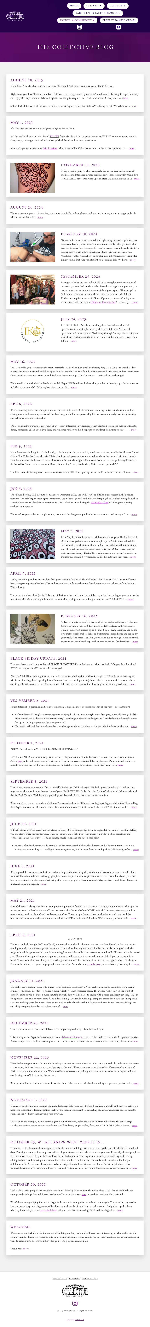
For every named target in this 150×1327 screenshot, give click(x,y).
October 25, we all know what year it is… (57, 1142)
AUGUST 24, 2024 (26, 207)
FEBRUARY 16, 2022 (79, 616)
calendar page (94, 964)
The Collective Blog (89, 1278)
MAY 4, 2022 (72, 531)
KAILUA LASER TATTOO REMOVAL (97, 13)
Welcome (20, 1227)
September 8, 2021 (29, 781)
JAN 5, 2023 (21, 489)
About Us (63, 1278)
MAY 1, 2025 (21, 122)
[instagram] (79, 27)
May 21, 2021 (22, 900)
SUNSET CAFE (99, 502)
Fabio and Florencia (72, 1037)
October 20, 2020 (28, 1184)
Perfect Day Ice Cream (119, 20)
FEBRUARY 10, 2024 (79, 234)
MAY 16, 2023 (22, 362)
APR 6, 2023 (21, 404)
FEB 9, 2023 (21, 446)
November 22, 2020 (29, 1058)
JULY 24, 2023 (73, 319)
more (133, 106)
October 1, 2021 (27, 743)
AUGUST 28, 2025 (26, 80)
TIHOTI (54, 136)
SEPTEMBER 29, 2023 (80, 276)
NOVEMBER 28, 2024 (80, 165)
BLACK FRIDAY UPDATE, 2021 (38, 658)
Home (74, 5)
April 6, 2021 (23, 935)
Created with (75, 1320)
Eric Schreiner (50, 148)
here (125, 98)
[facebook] (118, 27)
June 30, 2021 (23, 824)
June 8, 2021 (22, 866)
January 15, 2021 (27, 981)
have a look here (48, 1210)
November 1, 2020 (28, 1100)
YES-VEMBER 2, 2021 (29, 701)
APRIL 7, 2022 (23, 573)
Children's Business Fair (103, 302)
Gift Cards (118, 5)
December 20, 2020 (29, 1023)
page (20, 761)
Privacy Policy (74, 1278)
